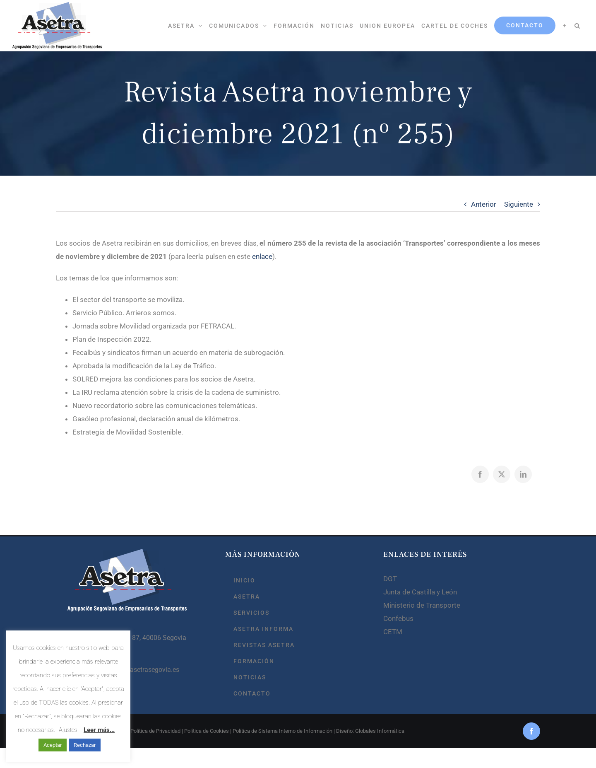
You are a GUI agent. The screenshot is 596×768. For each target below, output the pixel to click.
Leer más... (99, 730)
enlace (262, 256)
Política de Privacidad (155, 731)
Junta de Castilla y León (420, 592)
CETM (392, 632)
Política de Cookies (206, 731)
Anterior (483, 204)
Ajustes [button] (68, 730)
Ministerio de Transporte (421, 605)
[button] (577, 25)
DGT (390, 579)
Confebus (398, 618)
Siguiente (518, 204)
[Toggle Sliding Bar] (564, 25)
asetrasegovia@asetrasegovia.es (131, 670)
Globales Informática (379, 731)
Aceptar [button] (52, 745)
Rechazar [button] (85, 745)
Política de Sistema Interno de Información (282, 731)
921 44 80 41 (102, 653)
